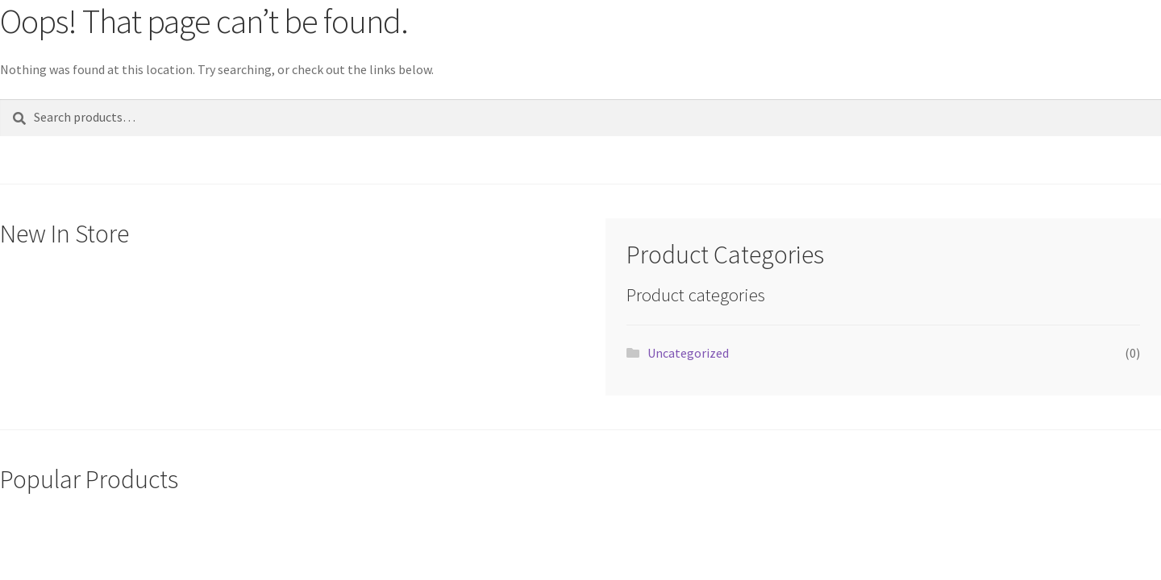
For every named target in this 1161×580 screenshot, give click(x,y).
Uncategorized (688, 353)
